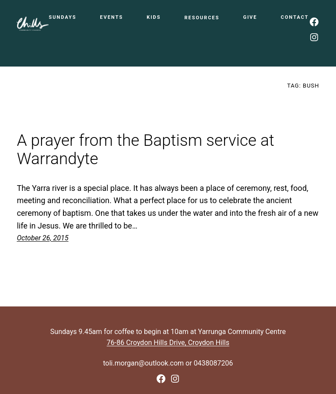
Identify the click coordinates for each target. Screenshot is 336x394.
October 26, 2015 (42, 238)
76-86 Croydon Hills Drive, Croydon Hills (168, 342)
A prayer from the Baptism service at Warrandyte (145, 150)
